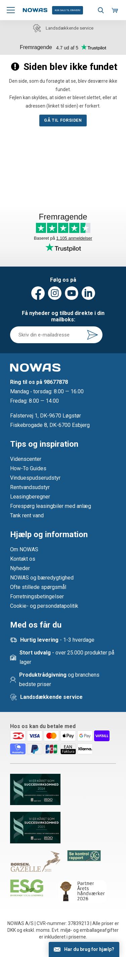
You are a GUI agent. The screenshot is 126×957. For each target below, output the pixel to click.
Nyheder (20, 568)
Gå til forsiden (63, 120)
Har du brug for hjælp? (89, 949)
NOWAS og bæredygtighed (42, 577)
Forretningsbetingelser (37, 596)
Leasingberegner (30, 496)
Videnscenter (25, 459)
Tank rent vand (27, 515)
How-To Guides (28, 468)
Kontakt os (22, 559)
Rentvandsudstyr (30, 487)
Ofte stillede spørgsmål (38, 587)
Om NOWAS (24, 549)
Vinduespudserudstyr (35, 478)
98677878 (56, 382)
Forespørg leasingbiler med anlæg (50, 506)
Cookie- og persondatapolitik (44, 606)
